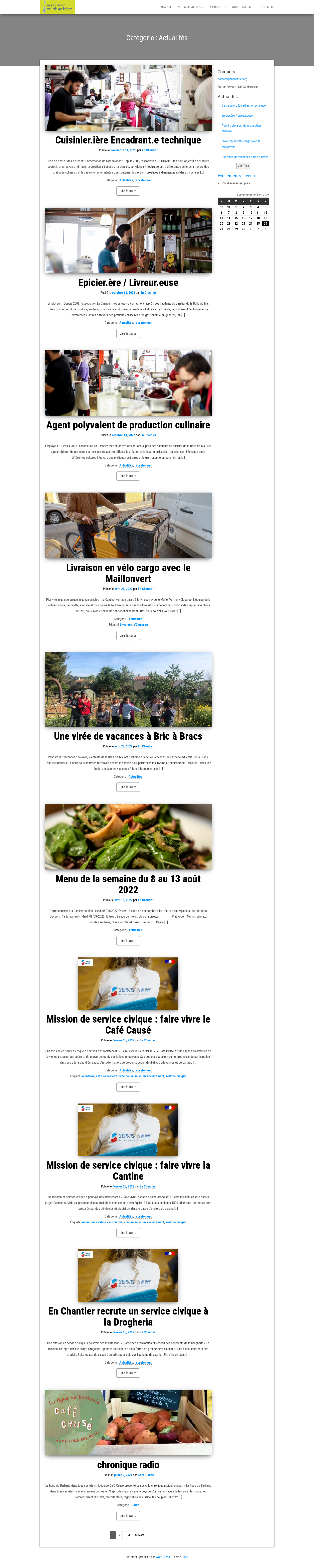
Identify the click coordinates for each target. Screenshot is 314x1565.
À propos (217, 7)
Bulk (185, 1557)
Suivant (139, 1535)
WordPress (163, 1557)
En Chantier (150, 150)
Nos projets (243, 7)
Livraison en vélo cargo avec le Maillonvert (128, 573)
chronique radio (128, 1465)
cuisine (129, 1222)
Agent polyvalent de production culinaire (128, 425)
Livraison (126, 625)
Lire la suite (128, 191)
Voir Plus (243, 166)
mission (140, 1076)
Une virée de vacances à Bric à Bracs (128, 736)
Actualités (126, 180)
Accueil (166, 7)
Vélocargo (141, 625)
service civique (176, 1076)
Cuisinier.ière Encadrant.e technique (128, 140)
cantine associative (109, 1222)
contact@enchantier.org (232, 79)
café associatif (106, 1076)
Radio (135, 1505)
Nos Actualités (190, 7)
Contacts (267, 7)
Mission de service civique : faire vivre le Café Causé (128, 1024)
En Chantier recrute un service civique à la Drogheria (128, 1316)
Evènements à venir (236, 176)
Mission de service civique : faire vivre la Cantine (128, 1170)
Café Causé (146, 1475)
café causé (126, 1076)
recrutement (143, 180)
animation (88, 1076)
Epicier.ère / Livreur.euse (128, 282)
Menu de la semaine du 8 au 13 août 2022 (128, 884)
